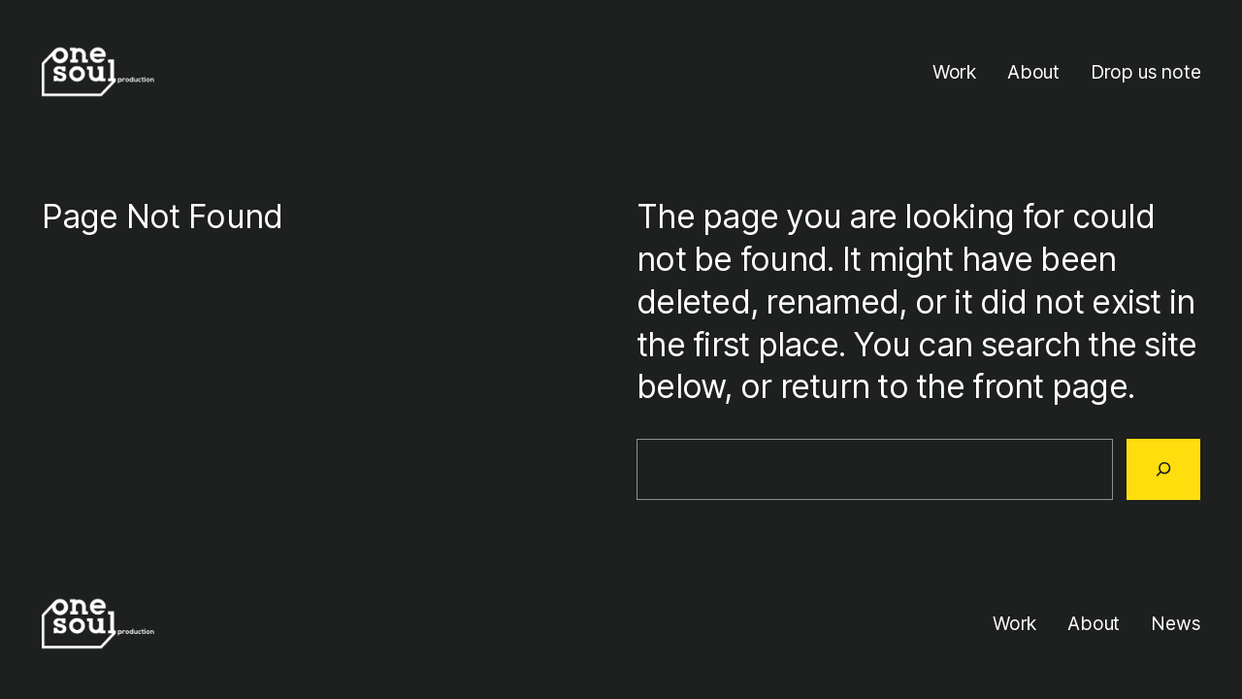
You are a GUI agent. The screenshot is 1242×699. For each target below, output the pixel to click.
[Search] (1163, 469)
